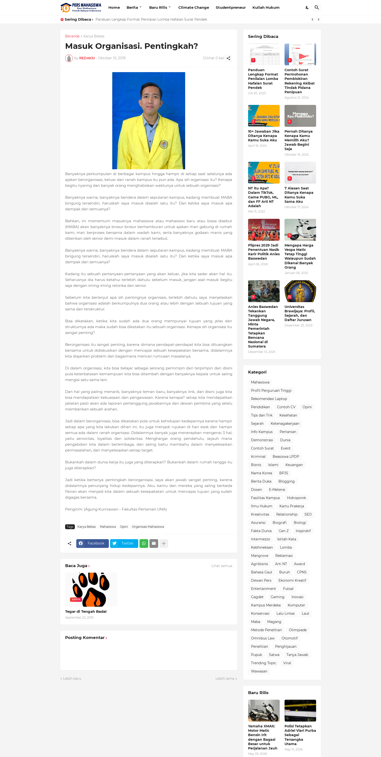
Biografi (280, 522)
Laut (305, 613)
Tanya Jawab (297, 655)
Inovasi (297, 597)
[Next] (318, 19)
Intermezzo (260, 539)
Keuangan (294, 465)
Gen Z (284, 531)
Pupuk (256, 655)
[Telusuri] (317, 7)
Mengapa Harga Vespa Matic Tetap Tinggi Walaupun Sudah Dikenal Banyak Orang (300, 256)
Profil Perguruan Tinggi (271, 390)
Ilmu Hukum (261, 506)
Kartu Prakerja (291, 506)
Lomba (286, 547)
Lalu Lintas (286, 613)
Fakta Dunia (261, 531)
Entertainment (263, 589)
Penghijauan (285, 646)
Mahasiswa (108, 526)
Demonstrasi (262, 440)
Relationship (286, 514)
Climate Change (193, 7)
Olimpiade (298, 630)
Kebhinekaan (262, 547)
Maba (255, 622)
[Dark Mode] (307, 7)
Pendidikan (260, 407)
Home (114, 7)
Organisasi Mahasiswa (148, 526)
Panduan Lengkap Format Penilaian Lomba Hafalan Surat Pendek (151, 19)
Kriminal (258, 456)
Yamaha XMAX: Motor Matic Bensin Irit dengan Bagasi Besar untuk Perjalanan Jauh (262, 737)
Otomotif (290, 638)
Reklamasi (284, 555)
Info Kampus (262, 432)
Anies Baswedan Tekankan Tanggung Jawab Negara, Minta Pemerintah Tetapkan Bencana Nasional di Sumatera (263, 327)
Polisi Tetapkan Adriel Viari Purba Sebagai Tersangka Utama (300, 735)
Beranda (72, 36)
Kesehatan (288, 415)
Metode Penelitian (266, 630)
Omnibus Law (263, 638)
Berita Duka (261, 481)
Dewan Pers (261, 580)
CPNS (302, 572)
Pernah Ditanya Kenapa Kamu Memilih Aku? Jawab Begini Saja (299, 140)
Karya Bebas (93, 36)
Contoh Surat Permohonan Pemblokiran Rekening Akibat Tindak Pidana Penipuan (300, 81)
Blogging (286, 481)
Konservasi (260, 613)
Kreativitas (260, 514)
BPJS (283, 473)
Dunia (285, 440)
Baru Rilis (158, 7)
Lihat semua (221, 566)
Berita (132, 7)
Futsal (288, 589)
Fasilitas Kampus (265, 498)
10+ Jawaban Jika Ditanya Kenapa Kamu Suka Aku (263, 135)
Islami (273, 465)
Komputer (296, 605)
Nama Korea (261, 473)
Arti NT (281, 564)
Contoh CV (286, 407)
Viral (287, 663)
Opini (124, 526)
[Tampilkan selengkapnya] (163, 543)
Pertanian (288, 432)
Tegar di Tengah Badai (86, 611)
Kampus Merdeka (266, 605)
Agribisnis (259, 564)
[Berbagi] (228, 58)
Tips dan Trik (261, 415)
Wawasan (259, 671)
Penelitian (259, 646)
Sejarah (257, 423)
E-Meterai (277, 489)
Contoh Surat (262, 448)
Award (299, 564)
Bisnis (256, 465)
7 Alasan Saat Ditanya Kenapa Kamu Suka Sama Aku (299, 195)
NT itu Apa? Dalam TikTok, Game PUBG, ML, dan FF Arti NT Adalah (263, 197)
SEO (308, 514)
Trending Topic (263, 663)
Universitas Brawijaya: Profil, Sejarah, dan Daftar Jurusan (300, 313)
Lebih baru (72, 678)
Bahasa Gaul (261, 572)
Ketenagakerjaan (285, 423)
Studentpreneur (231, 7)
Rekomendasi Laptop (269, 399)
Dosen (256, 489)
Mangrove (259, 555)
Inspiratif (303, 531)
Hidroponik (296, 498)
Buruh (284, 572)
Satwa (274, 655)
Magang (274, 622)
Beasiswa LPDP (286, 456)
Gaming (278, 597)
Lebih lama (225, 678)
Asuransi (258, 522)
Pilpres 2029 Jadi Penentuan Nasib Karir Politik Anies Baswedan (264, 252)
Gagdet (257, 597)
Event (286, 448)
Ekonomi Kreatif (292, 580)
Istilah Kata (286, 539)
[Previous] (312, 19)
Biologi (300, 522)
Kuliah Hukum (266, 7)
